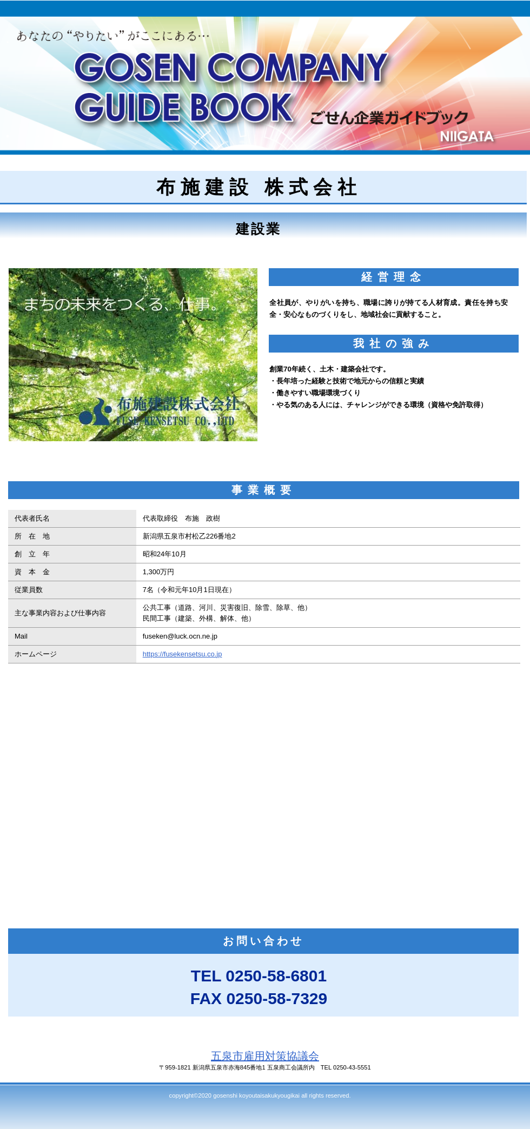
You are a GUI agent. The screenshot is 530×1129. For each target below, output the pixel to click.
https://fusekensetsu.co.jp (182, 654)
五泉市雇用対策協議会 (265, 1056)
